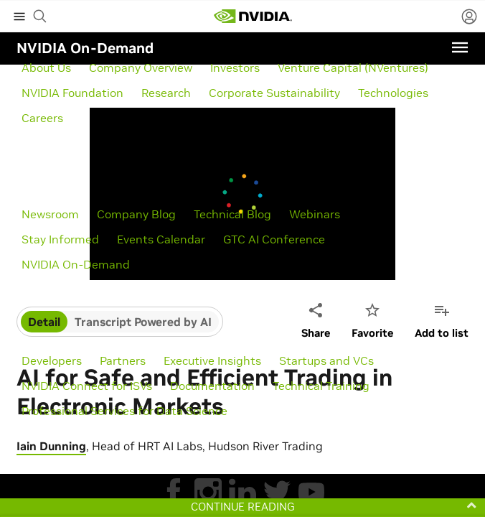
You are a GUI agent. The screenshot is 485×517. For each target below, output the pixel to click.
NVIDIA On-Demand (76, 264)
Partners (123, 360)
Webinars (314, 214)
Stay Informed (60, 239)
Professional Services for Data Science (124, 411)
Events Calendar (161, 239)
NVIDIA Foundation (72, 92)
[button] (242, 507)
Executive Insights (212, 360)
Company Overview (140, 67)
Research (166, 92)
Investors (235, 67)
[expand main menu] (19, 16)
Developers (52, 360)
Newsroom (50, 214)
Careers (42, 118)
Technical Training (321, 385)
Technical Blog (232, 214)
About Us (46, 67)
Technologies (393, 92)
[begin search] (40, 16)
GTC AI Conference (274, 239)
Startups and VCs (326, 360)
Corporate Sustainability (274, 92)
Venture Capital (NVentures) (353, 67)
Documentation (212, 385)
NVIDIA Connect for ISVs (87, 385)
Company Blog (136, 214)
